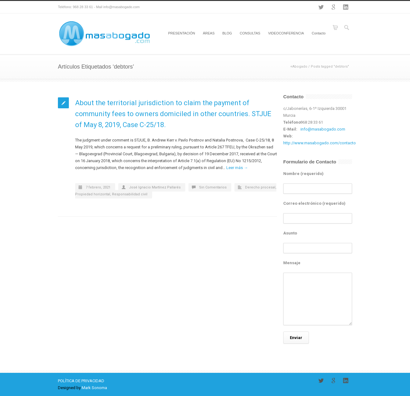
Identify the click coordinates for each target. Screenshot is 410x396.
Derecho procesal (260, 187)
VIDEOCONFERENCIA (286, 33)
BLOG (227, 33)
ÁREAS (208, 33)
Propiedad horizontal (92, 194)
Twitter (321, 7)
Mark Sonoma (94, 387)
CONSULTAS (250, 33)
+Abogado (298, 66)
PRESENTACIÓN (181, 33)
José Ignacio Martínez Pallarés (155, 187)
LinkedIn (346, 7)
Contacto (318, 33)
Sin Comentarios (213, 187)
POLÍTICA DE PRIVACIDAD (81, 380)
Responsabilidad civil (129, 194)
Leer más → (237, 167)
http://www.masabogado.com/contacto (319, 143)
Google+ (333, 7)
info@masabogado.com (322, 129)
